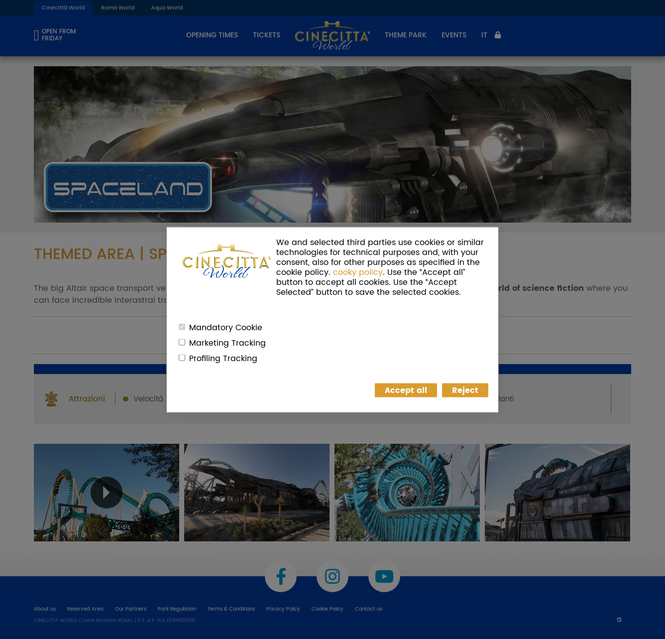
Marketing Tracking (227, 342)
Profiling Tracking (223, 358)
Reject (465, 389)
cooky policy (358, 271)
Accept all (406, 389)
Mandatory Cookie (225, 327)
